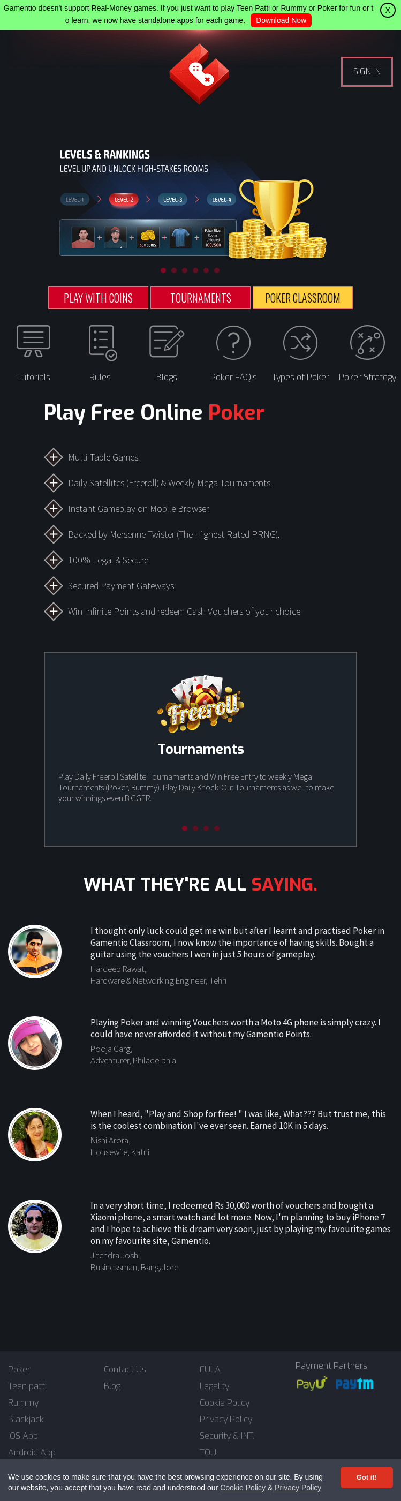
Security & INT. (227, 1436)
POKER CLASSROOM (303, 298)
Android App (32, 1452)
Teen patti (27, 1386)
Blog (112, 1386)
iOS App (23, 1436)
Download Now (281, 20)
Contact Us (125, 1369)
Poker (19, 1369)
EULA (210, 1369)
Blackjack (26, 1419)
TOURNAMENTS (200, 298)
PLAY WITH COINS (98, 298)
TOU (208, 1452)
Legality (214, 1386)
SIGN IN (367, 71)
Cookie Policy (243, 1487)
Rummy (23, 1403)
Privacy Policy (297, 1487)
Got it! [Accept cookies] (367, 1477)
